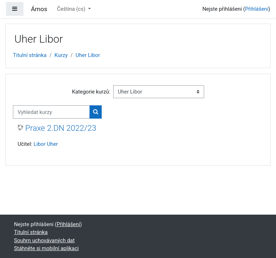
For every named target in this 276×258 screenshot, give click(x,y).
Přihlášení (256, 9)
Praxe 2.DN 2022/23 (60, 128)
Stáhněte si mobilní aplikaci (46, 248)
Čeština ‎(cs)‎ (72, 9)
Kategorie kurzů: (91, 92)
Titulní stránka (30, 55)
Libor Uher (45, 144)
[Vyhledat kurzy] (51, 111)
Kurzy (61, 55)
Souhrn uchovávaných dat (44, 240)
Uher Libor (87, 55)
